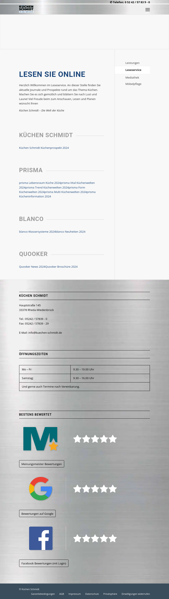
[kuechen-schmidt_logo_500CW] (26, 9)
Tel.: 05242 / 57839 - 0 (33, 319)
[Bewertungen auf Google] (37, 513)
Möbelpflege (133, 84)
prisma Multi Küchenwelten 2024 (65, 192)
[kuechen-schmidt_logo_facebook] (72, 538)
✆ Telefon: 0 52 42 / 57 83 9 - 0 (130, 2)
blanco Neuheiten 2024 (70, 231)
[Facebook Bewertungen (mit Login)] (43, 563)
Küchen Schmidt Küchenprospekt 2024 (44, 148)
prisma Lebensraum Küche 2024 (40, 183)
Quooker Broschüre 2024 (61, 267)
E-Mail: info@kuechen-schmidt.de (40, 333)
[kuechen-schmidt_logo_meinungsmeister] (72, 439)
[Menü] (147, 9)
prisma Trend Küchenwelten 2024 (47, 187)
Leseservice (133, 70)
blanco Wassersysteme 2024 (37, 231)
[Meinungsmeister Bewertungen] (41, 464)
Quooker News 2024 (32, 267)
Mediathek (132, 77)
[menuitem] (147, 9)
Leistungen (132, 63)
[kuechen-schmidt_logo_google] (72, 489)
